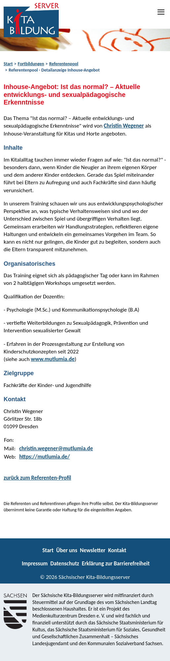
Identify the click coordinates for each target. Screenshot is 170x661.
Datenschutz (64, 563)
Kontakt (117, 550)
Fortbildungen (31, 64)
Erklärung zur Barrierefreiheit (116, 563)
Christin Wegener (124, 125)
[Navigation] (161, 12)
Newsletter (92, 550)
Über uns (66, 550)
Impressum (35, 563)
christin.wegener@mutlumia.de (56, 448)
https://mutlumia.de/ (44, 456)
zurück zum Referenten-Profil (37, 477)
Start (8, 64)
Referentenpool (63, 64)
